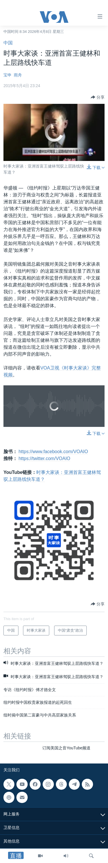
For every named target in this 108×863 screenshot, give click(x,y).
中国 (8, 42)
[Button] (98, 97)
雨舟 (18, 75)
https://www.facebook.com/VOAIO (53, 451)
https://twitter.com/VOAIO (44, 458)
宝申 (7, 75)
